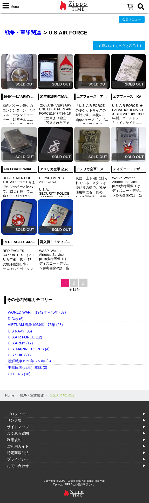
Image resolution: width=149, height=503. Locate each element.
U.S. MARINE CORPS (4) (28, 349)
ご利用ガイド (18, 446)
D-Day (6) (16, 319)
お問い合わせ (18, 466)
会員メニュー (131, 19)
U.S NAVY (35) (20, 331)
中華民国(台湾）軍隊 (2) (27, 367)
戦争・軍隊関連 (23, 33)
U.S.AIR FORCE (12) (25, 337)
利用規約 (14, 440)
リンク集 (14, 420)
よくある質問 (18, 433)
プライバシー (18, 459)
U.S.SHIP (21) (19, 355)
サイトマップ (18, 427)
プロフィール (18, 414)
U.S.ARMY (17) (20, 343)
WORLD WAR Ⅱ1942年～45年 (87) (37, 312)
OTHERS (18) (19, 374)
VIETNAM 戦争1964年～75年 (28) (35, 325)
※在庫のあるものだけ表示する (119, 46)
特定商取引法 (18, 453)
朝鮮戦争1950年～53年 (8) (29, 361)
